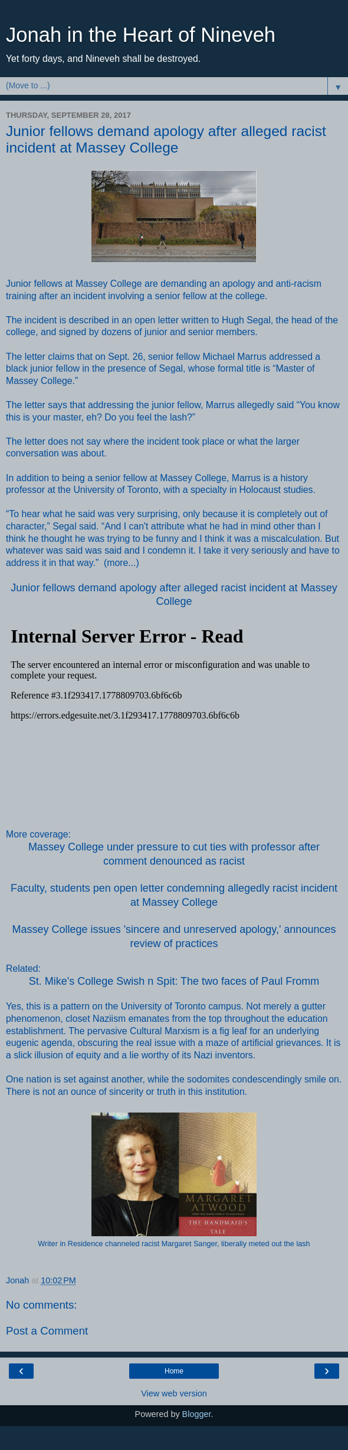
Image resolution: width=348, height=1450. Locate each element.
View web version (174, 1393)
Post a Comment (47, 1331)
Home (174, 1371)
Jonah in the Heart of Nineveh (140, 35)
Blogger (196, 1414)
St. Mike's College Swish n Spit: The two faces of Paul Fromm (174, 981)
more (117, 563)
